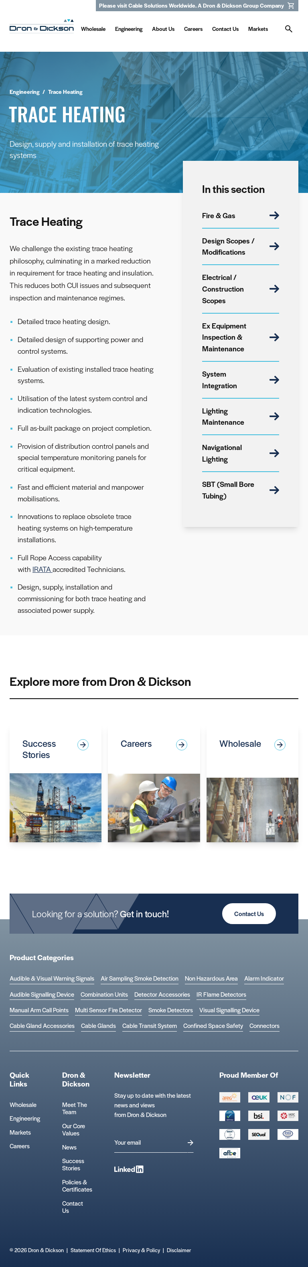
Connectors (264, 1026)
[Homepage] (42, 27)
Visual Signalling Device (229, 1010)
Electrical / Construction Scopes (240, 288)
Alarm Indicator (264, 978)
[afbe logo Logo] (229, 1153)
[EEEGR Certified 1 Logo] (229, 1134)
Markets (20, 1132)
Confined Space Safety (213, 1026)
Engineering (25, 1118)
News (69, 1147)
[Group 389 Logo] (258, 1116)
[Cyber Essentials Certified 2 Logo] (229, 1116)
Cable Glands (98, 1026)
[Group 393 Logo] (288, 1097)
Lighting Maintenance (240, 416)
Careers (20, 1145)
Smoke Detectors (170, 1010)
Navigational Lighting (240, 453)
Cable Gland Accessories (42, 1026)
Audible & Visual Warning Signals (52, 978)
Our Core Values (73, 1129)
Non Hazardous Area (211, 978)
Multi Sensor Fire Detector (108, 1010)
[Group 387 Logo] (229, 1097)
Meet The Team (74, 1108)
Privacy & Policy (141, 1250)
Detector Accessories (162, 994)
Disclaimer (179, 1250)
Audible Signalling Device (42, 994)
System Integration (240, 379)
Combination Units (104, 994)
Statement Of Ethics (93, 1250)
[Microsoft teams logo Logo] (288, 1134)
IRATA (42, 569)
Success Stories (73, 1164)
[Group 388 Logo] (258, 1097)
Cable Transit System (149, 1026)
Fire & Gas (240, 215)
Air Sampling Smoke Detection (139, 978)
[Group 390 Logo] (258, 1134)
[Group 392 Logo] (288, 1116)
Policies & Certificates (77, 1185)
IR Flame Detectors (221, 994)
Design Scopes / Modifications (240, 246)
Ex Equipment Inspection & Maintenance (240, 337)
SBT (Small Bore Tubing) (240, 490)
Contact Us (249, 913)
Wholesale (23, 1104)
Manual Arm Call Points (39, 1010)
